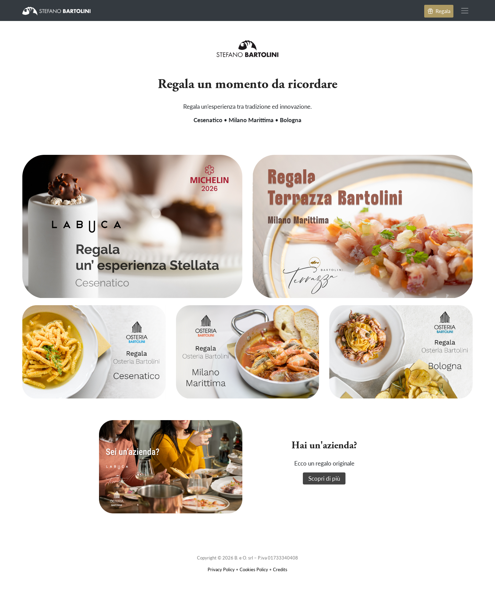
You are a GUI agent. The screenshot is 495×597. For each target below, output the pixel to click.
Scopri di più (324, 478)
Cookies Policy (254, 569)
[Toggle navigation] (465, 10)
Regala (438, 10)
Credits (280, 569)
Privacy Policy (221, 569)
